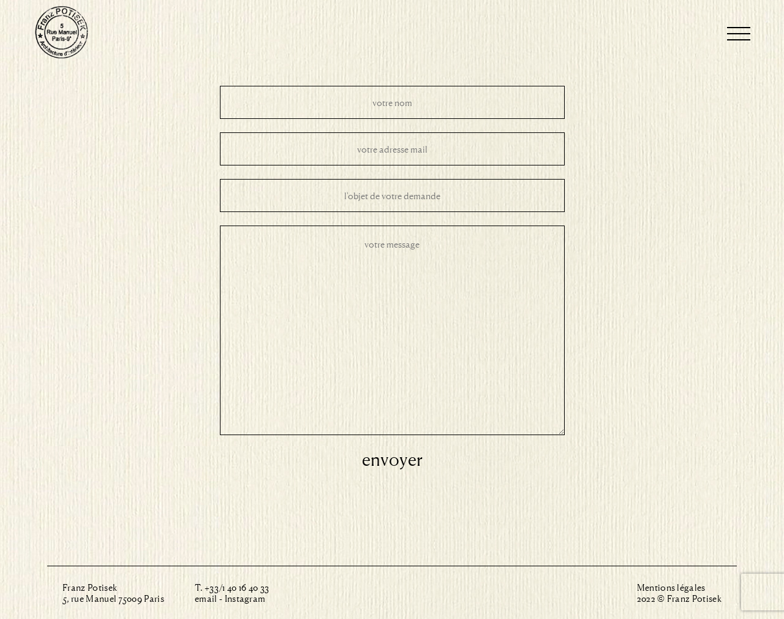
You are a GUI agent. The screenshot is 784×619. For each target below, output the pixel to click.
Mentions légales (671, 587)
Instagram (245, 598)
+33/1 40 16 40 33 (237, 587)
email (206, 598)
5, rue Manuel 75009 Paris (113, 598)
